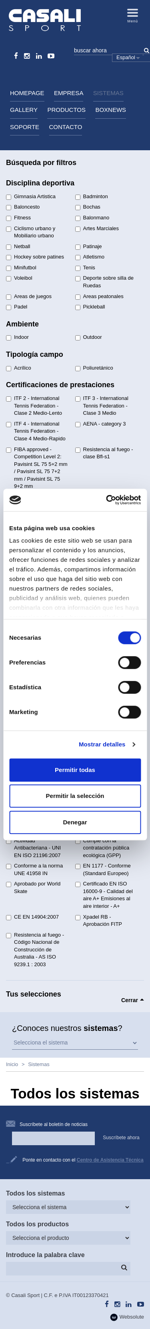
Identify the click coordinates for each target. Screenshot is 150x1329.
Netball (18, 246)
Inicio (12, 1064)
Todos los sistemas (35, 1193)
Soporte (24, 126)
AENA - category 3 (100, 424)
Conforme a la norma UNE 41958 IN (34, 869)
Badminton (91, 196)
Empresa (68, 93)
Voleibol (19, 278)
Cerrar (129, 1000)
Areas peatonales (99, 296)
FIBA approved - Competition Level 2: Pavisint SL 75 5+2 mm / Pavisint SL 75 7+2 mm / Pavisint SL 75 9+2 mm (37, 467)
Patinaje (88, 246)
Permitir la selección (75, 795)
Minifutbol (21, 268)
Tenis (85, 268)
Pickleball (90, 307)
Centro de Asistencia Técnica (110, 1160)
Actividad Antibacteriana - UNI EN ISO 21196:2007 (33, 848)
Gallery (24, 109)
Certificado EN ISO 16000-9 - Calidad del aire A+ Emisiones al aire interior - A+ (104, 895)
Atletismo (89, 257)
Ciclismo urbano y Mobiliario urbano (30, 232)
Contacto (65, 126)
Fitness (18, 218)
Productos (66, 109)
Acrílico (18, 368)
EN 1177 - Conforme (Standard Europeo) (103, 869)
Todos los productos (37, 1224)
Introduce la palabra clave (45, 1254)
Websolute (127, 1317)
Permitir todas (75, 769)
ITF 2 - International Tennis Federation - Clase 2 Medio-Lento (34, 405)
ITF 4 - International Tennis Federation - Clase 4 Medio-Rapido (36, 431)
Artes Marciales (97, 228)
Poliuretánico (94, 368)
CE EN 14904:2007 (32, 917)
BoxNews (110, 109)
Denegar (75, 822)
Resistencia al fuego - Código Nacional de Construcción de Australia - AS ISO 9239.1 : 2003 (35, 949)
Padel (16, 307)
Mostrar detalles (102, 744)
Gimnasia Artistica (31, 196)
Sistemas (108, 93)
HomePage (27, 93)
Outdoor (88, 337)
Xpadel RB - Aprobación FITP (98, 920)
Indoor (17, 337)
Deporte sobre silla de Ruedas (104, 281)
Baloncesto (23, 207)
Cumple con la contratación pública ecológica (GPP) (102, 848)
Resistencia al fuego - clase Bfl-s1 (104, 453)
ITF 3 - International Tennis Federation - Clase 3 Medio (101, 405)
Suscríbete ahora (121, 1137)
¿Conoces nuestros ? (67, 1028)
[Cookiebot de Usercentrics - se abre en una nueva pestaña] (107, 500)
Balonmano (92, 218)
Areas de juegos (29, 296)
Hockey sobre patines (35, 257)
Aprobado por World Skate (33, 887)
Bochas (87, 207)
